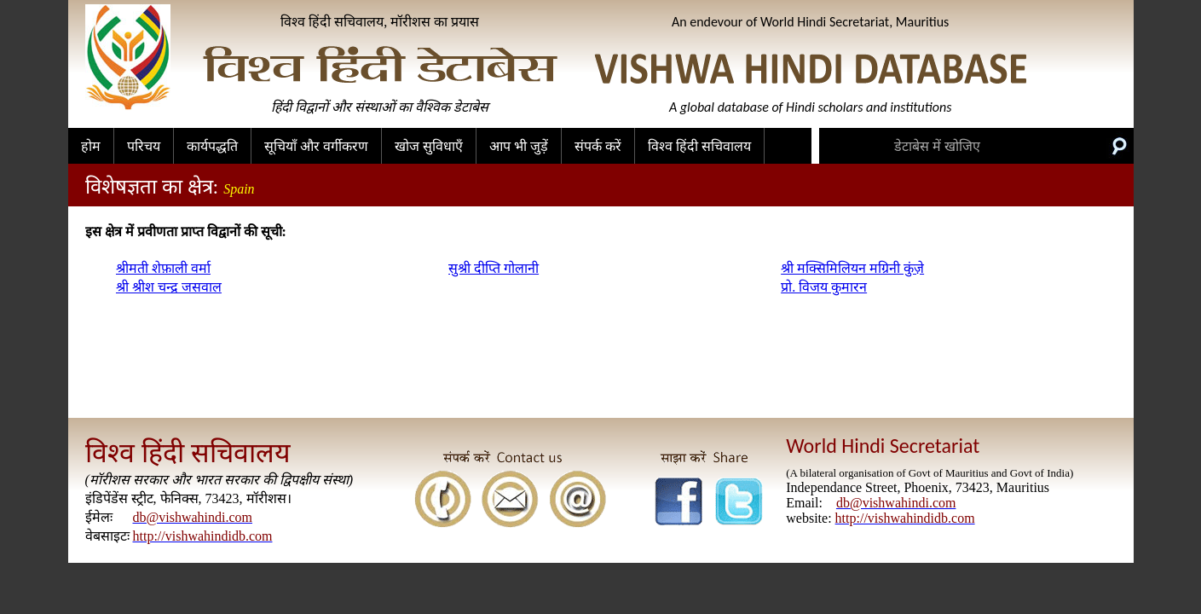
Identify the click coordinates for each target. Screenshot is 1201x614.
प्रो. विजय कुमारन (824, 287)
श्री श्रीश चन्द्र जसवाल (169, 287)
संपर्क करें (598, 146)
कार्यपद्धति (212, 146)
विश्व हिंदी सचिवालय (699, 146)
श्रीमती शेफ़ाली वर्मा (163, 268)
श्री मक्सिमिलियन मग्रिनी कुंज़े (852, 268)
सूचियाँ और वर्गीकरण (316, 146)
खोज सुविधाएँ (429, 146)
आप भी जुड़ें (518, 146)
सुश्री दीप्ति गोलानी (493, 268)
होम (91, 146)
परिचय (143, 146)
